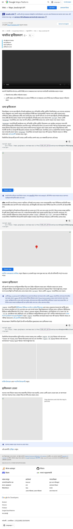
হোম (3, 31)
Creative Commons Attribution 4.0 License (35, 456)
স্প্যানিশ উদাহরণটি (19, 381)
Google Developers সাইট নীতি (32, 458)
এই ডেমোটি (12, 134)
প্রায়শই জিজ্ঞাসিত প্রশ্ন (7, 482)
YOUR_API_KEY (44, 145)
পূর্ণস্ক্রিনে (11, 449)
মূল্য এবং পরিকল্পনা (54, 482)
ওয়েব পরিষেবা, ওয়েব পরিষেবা (34, 491)
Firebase (4, 507)
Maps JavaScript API (17, 8)
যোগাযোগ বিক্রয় (64, 7)
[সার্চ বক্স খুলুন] (48, 2)
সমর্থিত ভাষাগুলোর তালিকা (10, 273)
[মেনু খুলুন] (3, 2)
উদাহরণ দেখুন (7, 190)
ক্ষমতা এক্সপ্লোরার (6, 485)
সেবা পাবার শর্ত (53, 491)
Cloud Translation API (13, 25)
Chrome (4, 505)
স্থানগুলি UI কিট (10, 14)
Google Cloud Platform (8, 510)
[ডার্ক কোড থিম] (66, 141)
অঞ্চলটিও (31, 195)
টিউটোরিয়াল (5, 488)
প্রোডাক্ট (8, 31)
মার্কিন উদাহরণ (6, 381)
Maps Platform (18, 2)
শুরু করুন (52, 7)
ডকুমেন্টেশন (29, 31)
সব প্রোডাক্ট (5, 513)
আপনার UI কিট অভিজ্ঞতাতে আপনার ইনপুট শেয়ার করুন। (29, 17)
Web (4, 8)
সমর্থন (51, 488)
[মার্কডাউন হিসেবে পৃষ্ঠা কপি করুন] (30, 35)
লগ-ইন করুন (67, 2)
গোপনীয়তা (11, 520)
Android (28, 482)
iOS (27, 485)
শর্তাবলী (4, 520)
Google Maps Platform (18, 31)
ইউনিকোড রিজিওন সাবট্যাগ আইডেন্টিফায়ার (29, 307)
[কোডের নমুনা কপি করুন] (69, 141)
